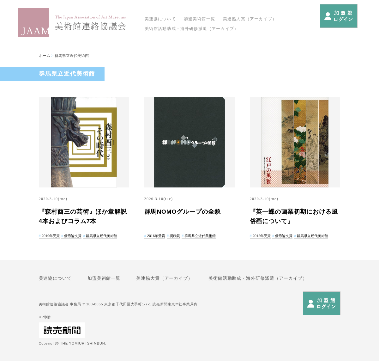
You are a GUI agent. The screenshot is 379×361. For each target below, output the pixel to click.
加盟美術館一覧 (199, 18)
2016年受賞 (156, 236)
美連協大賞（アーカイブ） (250, 18)
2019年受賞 (51, 236)
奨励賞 (175, 236)
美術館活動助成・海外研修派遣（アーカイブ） (192, 28)
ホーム (44, 55)
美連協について (160, 18)
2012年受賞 (262, 236)
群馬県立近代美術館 (72, 55)
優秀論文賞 (72, 236)
